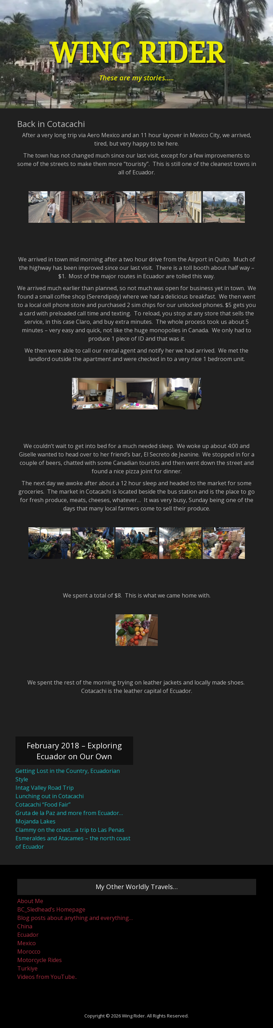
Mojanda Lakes (35, 821)
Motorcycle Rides (39, 960)
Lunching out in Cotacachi (49, 796)
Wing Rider (136, 53)
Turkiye (27, 968)
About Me (30, 901)
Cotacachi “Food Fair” (43, 804)
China (24, 926)
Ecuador (28, 935)
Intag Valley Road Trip (44, 788)
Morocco (28, 951)
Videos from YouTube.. (47, 977)
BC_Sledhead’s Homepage (51, 909)
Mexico (26, 943)
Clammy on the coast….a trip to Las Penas (69, 830)
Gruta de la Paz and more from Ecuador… (69, 813)
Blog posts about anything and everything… (75, 918)
